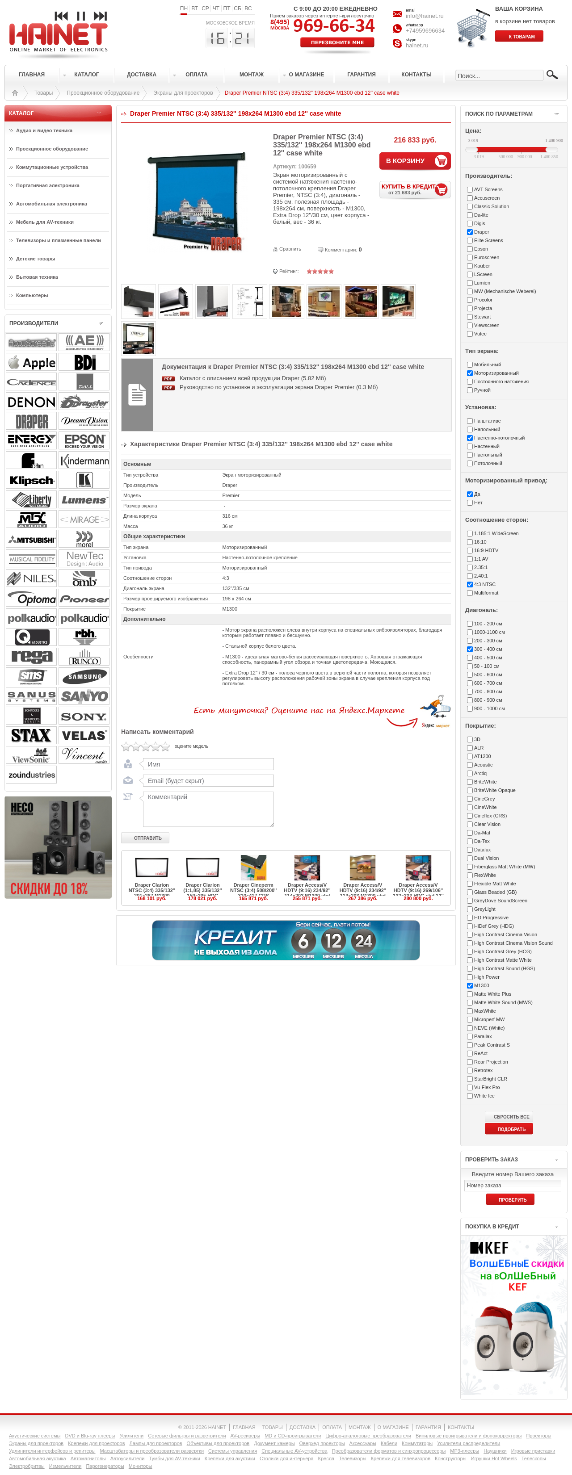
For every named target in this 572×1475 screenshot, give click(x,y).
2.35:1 (481, 567)
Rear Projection (491, 1061)
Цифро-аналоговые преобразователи (368, 1435)
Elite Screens (488, 240)
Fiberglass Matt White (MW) (504, 866)
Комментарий (206, 809)
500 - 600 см (488, 674)
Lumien (482, 282)
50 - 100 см (486, 666)
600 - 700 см (488, 683)
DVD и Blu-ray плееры (90, 1435)
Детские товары (35, 258)
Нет (478, 502)
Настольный (488, 454)
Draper (481, 232)
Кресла (326, 1458)
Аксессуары (362, 1443)
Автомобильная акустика (37, 1458)
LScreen (483, 274)
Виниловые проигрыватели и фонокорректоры (469, 1435)
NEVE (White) (489, 1028)
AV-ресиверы (246, 1435)
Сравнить (290, 248)
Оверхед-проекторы (322, 1443)
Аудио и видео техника (44, 130)
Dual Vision (486, 858)
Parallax (483, 1036)
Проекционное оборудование (103, 93)
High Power (487, 977)
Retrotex (483, 1070)
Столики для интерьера (287, 1458)
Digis (479, 223)
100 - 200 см (488, 623)
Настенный (487, 446)
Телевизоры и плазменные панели (58, 240)
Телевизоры (352, 1458)
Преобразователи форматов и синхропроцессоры (389, 1451)
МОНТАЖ (360, 1427)
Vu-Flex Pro (487, 1087)
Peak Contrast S (492, 1045)
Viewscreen (487, 325)
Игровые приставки (533, 1451)
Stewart (482, 316)
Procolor (483, 299)
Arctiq (480, 773)
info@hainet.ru (425, 16)
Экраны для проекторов (183, 93)
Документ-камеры (274, 1443)
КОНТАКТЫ (461, 1427)
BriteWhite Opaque (495, 790)
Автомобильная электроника (51, 203)
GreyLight (485, 909)
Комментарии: (341, 249)
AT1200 (482, 756)
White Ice (484, 1095)
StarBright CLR (490, 1078)
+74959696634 (425, 30)
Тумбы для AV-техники (174, 1458)
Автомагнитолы (88, 1458)
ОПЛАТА (332, 1427)
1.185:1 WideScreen (496, 533)
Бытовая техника (37, 277)
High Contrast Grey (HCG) (503, 951)
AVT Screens (488, 189)
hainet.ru (417, 45)
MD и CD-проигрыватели (293, 1435)
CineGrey (484, 798)
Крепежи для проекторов (96, 1443)
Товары (43, 93)
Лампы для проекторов (156, 1443)
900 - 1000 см (489, 708)
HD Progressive (491, 917)
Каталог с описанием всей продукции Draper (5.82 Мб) (253, 378)
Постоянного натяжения (501, 381)
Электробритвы (27, 1466)
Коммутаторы (417, 1443)
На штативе (487, 420)
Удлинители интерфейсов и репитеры (52, 1451)
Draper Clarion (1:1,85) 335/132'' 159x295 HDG (202, 890)
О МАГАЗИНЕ (393, 1427)
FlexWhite (485, 875)
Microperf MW (489, 1019)
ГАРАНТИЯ (428, 1427)
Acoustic (483, 764)
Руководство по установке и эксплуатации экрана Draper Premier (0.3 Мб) (279, 387)
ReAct (481, 1053)
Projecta (483, 308)
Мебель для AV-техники (45, 222)
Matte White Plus (492, 994)
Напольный (487, 429)
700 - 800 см (488, 691)
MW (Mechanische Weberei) (505, 291)
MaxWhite (485, 1011)
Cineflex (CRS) (490, 815)
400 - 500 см (488, 657)
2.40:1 (481, 575)
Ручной (482, 390)
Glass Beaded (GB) (495, 892)
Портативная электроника (48, 185)
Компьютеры (32, 295)
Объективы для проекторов (218, 1443)
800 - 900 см (488, 700)
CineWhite (485, 807)
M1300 (481, 985)
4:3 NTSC (485, 584)
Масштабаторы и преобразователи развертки (152, 1451)
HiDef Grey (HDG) (494, 926)
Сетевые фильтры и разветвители (187, 1435)
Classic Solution (491, 206)
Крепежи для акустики (230, 1458)
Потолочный (488, 463)
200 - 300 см (488, 640)
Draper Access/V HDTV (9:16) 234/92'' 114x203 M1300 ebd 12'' (307, 893)
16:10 (480, 542)
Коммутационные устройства (52, 167)
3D (477, 739)
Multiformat (486, 592)
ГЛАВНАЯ (244, 1427)
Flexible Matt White (495, 883)
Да (477, 494)
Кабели (389, 1443)
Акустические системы (34, 1435)
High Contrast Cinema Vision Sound (513, 943)
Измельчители (65, 1466)
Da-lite (481, 215)
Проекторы (538, 1435)
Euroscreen (486, 257)
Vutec (480, 333)
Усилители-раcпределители (468, 1443)
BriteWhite (485, 781)
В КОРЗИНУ (405, 160)
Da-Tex (482, 841)
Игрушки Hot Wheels (494, 1458)
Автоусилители (127, 1458)
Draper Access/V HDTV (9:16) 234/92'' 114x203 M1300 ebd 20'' (363, 893)
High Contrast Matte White (503, 960)
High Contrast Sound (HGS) (504, 968)
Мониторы (140, 1466)
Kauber (482, 265)
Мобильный (487, 364)
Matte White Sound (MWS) (503, 1002)
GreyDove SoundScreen (500, 900)
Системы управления (232, 1451)
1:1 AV (481, 559)
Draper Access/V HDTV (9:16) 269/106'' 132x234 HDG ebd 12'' (418, 890)
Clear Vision (487, 824)
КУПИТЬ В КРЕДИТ (416, 189)
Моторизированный (496, 373)
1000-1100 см (489, 632)
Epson (481, 248)
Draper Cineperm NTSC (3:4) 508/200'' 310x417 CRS (253, 890)
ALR (479, 747)
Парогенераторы (105, 1466)
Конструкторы (451, 1458)
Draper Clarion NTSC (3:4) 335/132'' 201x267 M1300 (152, 890)
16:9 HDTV (486, 550)
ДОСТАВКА (302, 1427)
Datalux (482, 849)
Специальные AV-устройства (294, 1451)
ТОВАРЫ (272, 1427)
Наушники (495, 1451)
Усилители (131, 1435)
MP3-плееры (464, 1451)
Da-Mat (482, 832)
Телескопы (534, 1458)
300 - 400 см (488, 649)
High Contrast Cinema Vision (505, 934)
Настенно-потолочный (499, 437)
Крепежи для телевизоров (400, 1458)
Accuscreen (487, 198)
